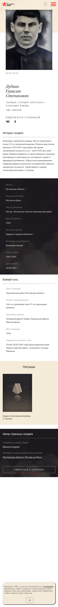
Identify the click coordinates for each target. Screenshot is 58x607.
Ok (30, 600)
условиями (48, 586)
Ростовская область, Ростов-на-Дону (22, 457)
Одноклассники (15, 121)
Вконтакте (8, 121)
